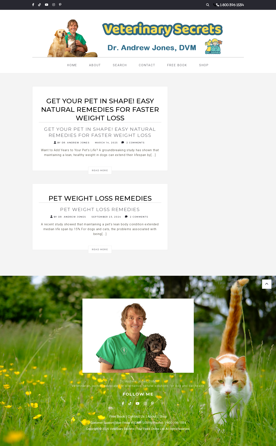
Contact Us (136, 416)
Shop (204, 65)
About (95, 65)
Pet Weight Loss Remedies (100, 209)
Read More (100, 170)
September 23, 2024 (106, 216)
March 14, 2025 (106, 142)
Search (120, 65)
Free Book (177, 65)
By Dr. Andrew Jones (71, 142)
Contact (147, 65)
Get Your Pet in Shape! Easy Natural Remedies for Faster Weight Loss (100, 132)
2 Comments (133, 142)
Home (72, 65)
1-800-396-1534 (232, 4)
